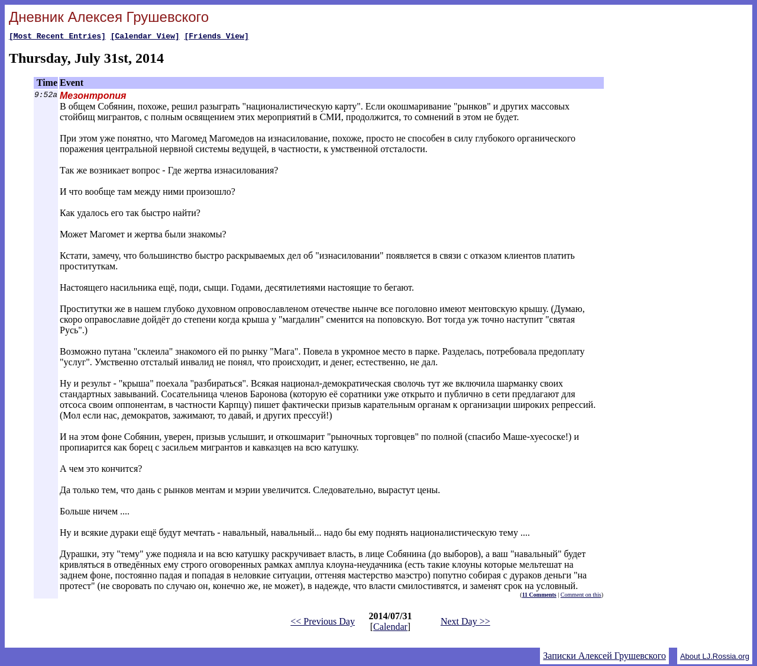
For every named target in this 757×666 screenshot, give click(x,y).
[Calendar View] (145, 37)
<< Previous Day (322, 623)
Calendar (390, 628)
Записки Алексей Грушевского (604, 657)
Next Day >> (465, 623)
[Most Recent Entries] (57, 37)
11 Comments (539, 596)
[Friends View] (216, 37)
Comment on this (581, 596)
